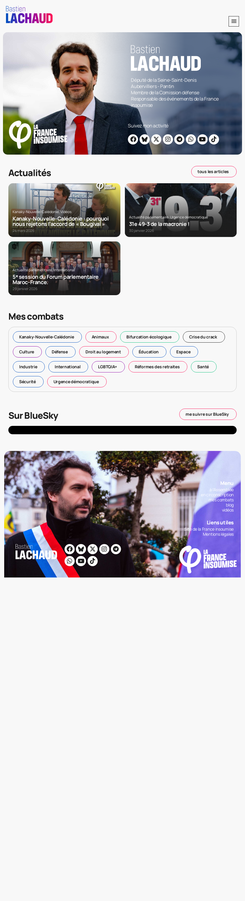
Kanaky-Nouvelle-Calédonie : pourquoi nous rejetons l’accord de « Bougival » (61, 221)
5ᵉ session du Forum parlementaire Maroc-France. (56, 279)
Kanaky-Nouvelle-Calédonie (36, 211)
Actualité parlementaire (149, 217)
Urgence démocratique (189, 217)
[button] (234, 21)
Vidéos (65, 211)
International (64, 269)
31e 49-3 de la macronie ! (159, 223)
